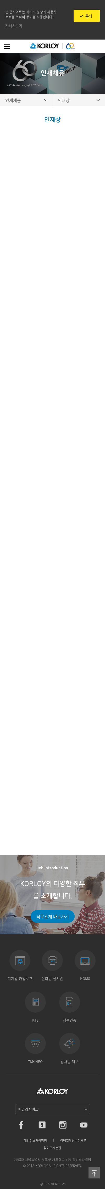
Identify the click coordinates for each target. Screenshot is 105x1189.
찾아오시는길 (52, 1148)
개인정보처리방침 (35, 1140)
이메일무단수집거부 (73, 1140)
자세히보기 (13, 26)
